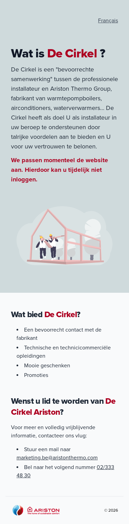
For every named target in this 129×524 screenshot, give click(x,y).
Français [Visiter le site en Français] (108, 20)
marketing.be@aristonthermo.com (57, 457)
